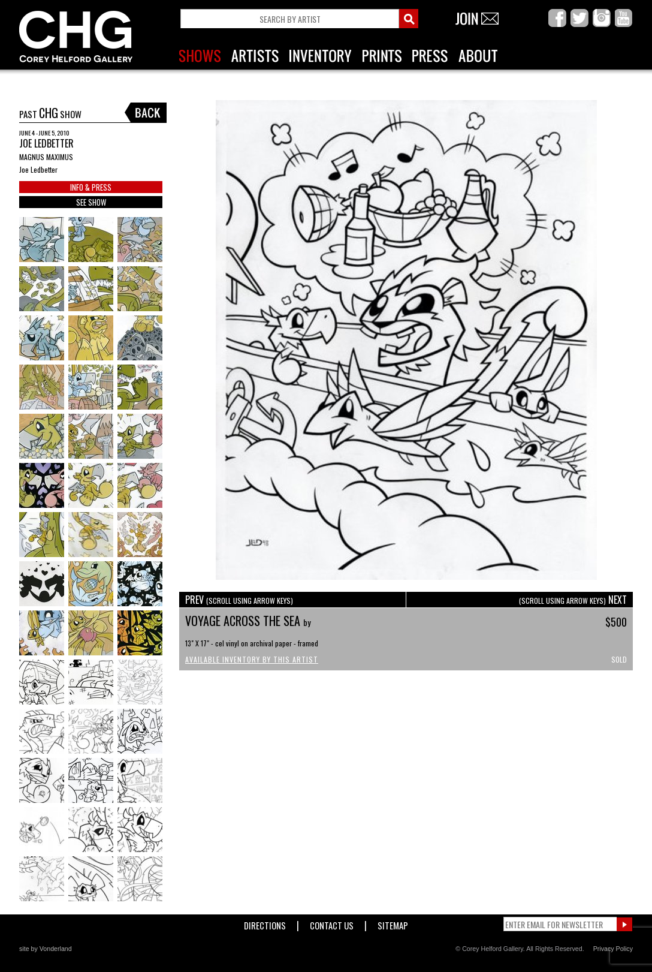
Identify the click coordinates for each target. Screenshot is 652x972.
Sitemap (393, 923)
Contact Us (332, 923)
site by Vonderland (45, 948)
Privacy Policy (613, 948)
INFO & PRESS (90, 187)
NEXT (573, 599)
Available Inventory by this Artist (251, 659)
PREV (239, 599)
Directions (265, 923)
